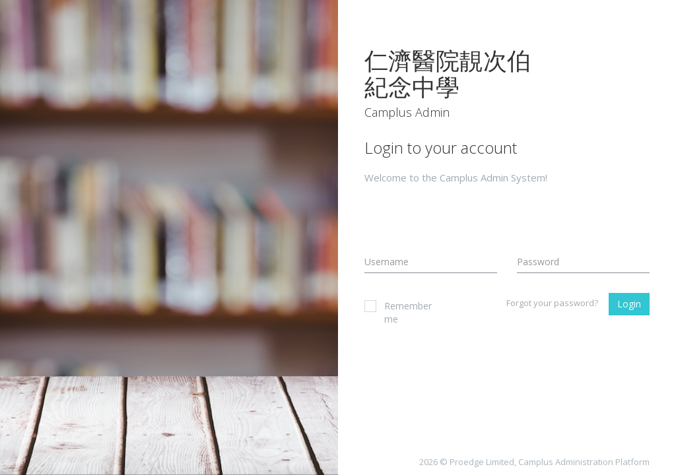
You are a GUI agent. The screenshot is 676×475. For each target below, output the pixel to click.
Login (629, 304)
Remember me (392, 312)
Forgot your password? (552, 303)
